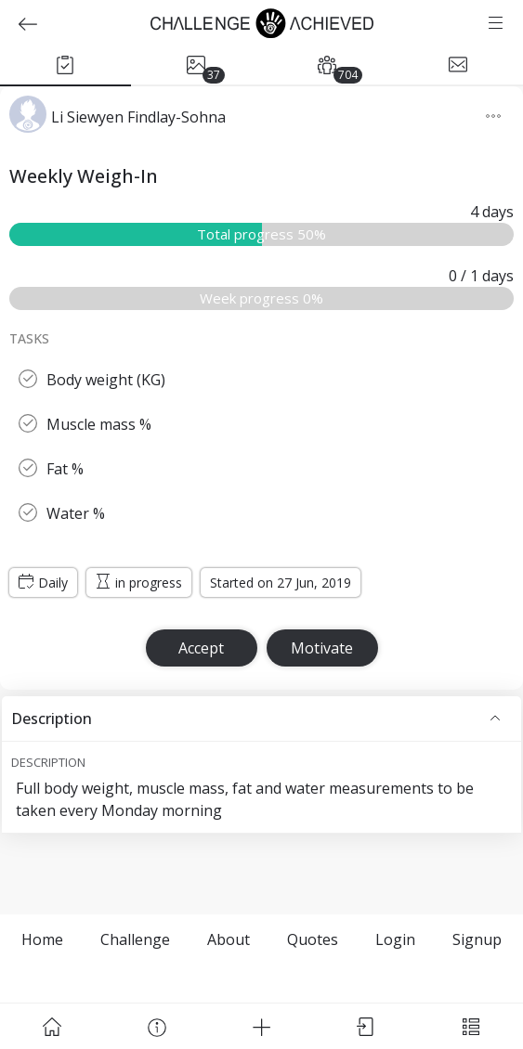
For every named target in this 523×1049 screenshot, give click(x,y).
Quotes (312, 939)
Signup (477, 939)
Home (42, 939)
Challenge (135, 939)
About (228, 939)
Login (395, 939)
